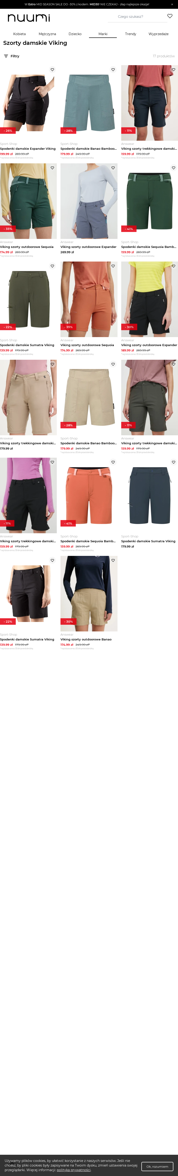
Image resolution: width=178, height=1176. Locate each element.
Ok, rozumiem (157, 1166)
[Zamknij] (172, 4)
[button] (87, 4)
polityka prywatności (74, 1170)
